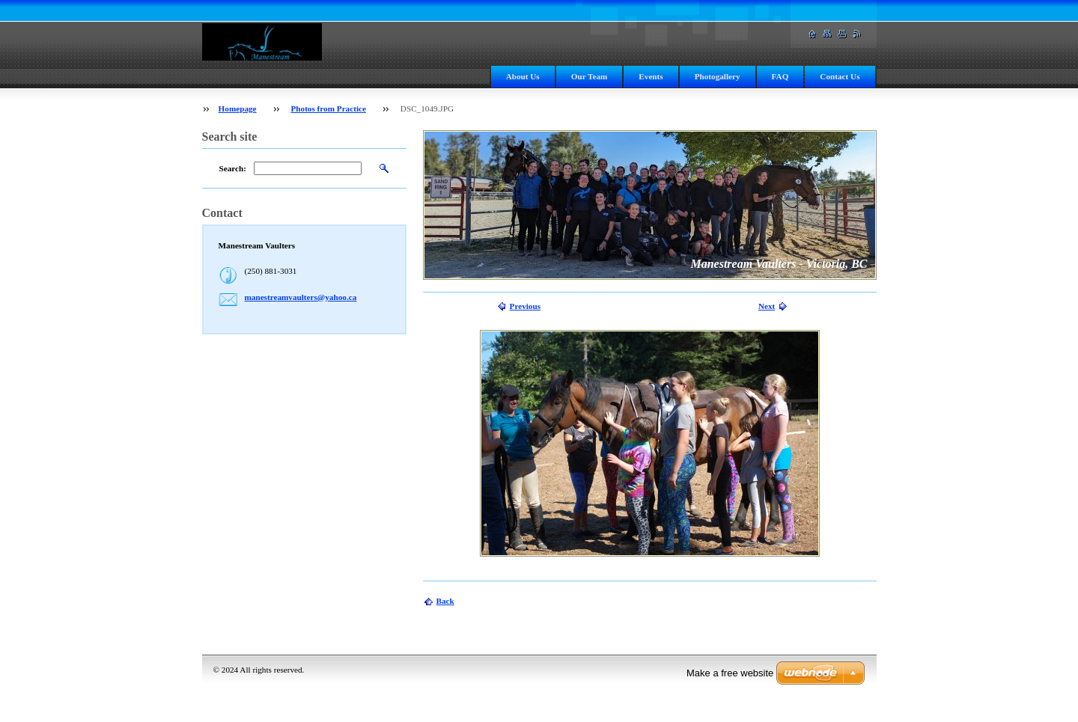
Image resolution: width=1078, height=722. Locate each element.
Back (445, 600)
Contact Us (839, 76)
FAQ (780, 76)
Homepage (238, 108)
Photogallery (717, 76)
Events (651, 76)
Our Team (589, 76)
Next (766, 306)
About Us (523, 76)
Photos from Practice (327, 108)
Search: (232, 168)
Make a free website (729, 673)
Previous (525, 306)
